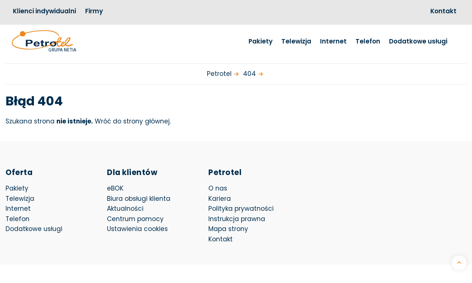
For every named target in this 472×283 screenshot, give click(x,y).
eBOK (155, 188)
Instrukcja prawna (236, 218)
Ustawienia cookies (137, 228)
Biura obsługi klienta (138, 198)
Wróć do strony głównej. (133, 121)
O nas (217, 188)
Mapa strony (228, 228)
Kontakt (443, 11)
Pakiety (261, 41)
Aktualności (125, 208)
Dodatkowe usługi (418, 41)
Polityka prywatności (241, 208)
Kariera (219, 198)
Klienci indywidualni (44, 11)
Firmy (94, 11)
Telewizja (296, 41)
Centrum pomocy (135, 218)
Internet (333, 41)
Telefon (367, 41)
